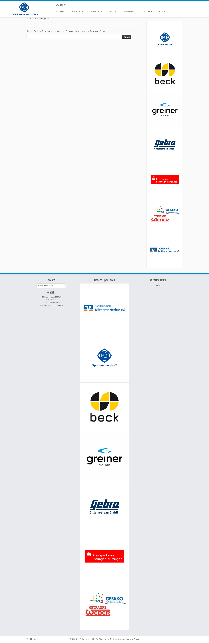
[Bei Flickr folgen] (62, 5)
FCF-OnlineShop (129, 11)
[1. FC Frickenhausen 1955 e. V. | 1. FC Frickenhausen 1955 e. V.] (24, 8)
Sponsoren (146, 11)
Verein (161, 11)
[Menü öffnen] (203, 5)
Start (29, 18)
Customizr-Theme (132, 639)
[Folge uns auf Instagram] (66, 5)
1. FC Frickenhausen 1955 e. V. (87, 639)
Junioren (112, 11)
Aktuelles (60, 11)
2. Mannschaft (95, 11)
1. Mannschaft (76, 11)
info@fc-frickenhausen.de (53, 305)
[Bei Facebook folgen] (58, 5)
